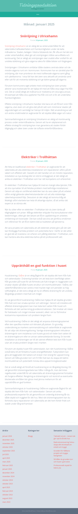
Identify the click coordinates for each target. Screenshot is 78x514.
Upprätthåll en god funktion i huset (39, 266)
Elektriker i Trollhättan (39, 157)
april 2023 (6, 487)
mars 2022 (6, 502)
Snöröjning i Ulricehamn (39, 36)
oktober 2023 (7, 484)
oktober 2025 (7, 447)
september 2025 (8, 451)
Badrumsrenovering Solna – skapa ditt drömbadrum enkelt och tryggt (64, 444)
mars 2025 (6, 462)
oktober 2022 (7, 495)
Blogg (30, 436)
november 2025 (8, 443)
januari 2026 (7, 436)
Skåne (22, 275)
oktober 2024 (7, 480)
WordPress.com (51, 511)
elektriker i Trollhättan (36, 166)
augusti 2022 (7, 498)
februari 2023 (7, 491)
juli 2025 (5, 454)
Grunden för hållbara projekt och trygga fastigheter (62, 453)
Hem (37, 14)
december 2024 (8, 473)
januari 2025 (7, 469)
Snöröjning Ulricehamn (15, 46)
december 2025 (8, 440)
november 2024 (8, 476)
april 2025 (6, 458)
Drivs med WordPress (28, 511)
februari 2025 (7, 465)
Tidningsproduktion (37, 5)
